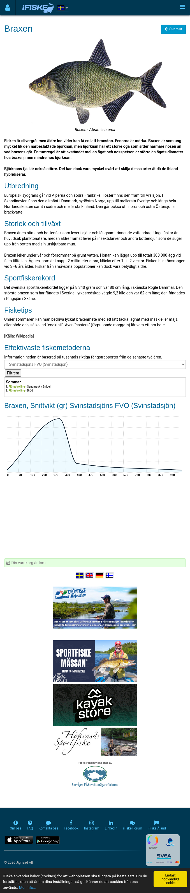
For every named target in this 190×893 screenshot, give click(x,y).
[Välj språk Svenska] (80, 575)
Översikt (173, 29)
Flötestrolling (17, 386)
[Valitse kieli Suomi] (110, 575)
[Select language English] (90, 575)
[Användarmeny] (7, 7)
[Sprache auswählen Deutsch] (100, 575)
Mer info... (27, 887)
